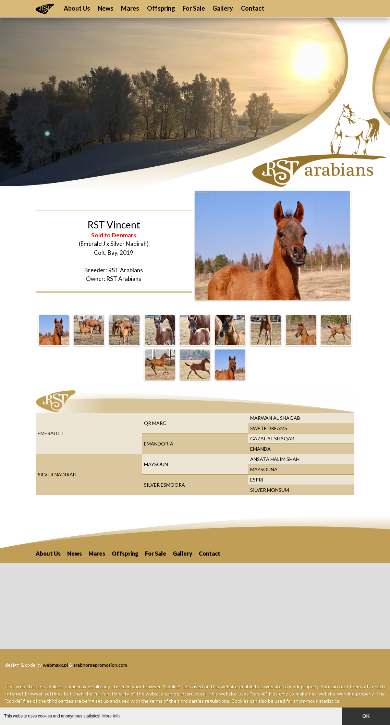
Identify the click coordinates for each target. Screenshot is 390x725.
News (105, 8)
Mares (130, 8)
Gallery (222, 8)
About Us (77, 8)
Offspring (161, 8)
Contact (252, 8)
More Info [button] (111, 716)
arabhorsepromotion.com (100, 665)
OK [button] (366, 716)
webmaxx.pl (55, 665)
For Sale (194, 8)
